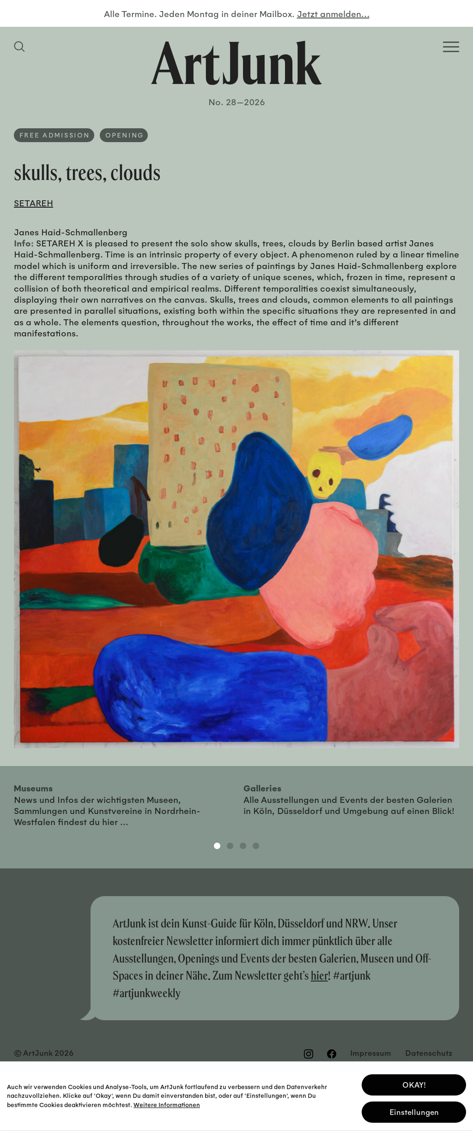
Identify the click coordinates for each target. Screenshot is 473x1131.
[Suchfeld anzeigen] (21, 47)
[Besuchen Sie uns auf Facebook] (331, 1053)
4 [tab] (256, 846)
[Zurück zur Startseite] (236, 63)
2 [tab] (230, 846)
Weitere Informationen (166, 1103)
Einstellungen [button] (414, 1110)
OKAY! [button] (414, 1083)
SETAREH (33, 202)
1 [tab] (217, 846)
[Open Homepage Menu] (451, 47)
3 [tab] (243, 846)
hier (319, 975)
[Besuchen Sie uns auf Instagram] (308, 1053)
